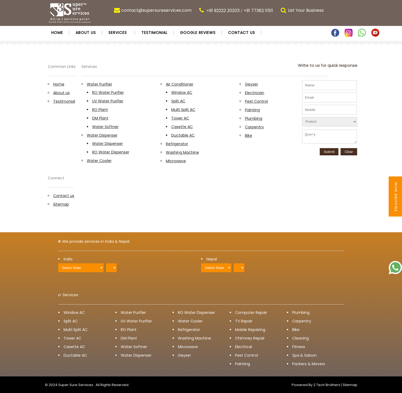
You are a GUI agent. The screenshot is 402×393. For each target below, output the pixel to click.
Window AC (181, 92)
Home (57, 32)
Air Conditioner (179, 84)
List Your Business (306, 10)
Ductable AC (183, 135)
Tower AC (180, 118)
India (68, 259)
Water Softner (105, 126)
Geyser (251, 84)
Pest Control (256, 101)
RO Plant (100, 109)
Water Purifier (99, 84)
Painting (252, 110)
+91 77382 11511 (258, 10)
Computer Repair (251, 312)
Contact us (241, 32)
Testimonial (154, 32)
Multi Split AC (183, 109)
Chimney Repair (250, 338)
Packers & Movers (308, 364)
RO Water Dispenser (110, 152)
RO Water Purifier (108, 92)
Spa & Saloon (304, 355)
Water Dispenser (102, 135)
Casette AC (182, 126)
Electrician (254, 92)
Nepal (211, 259)
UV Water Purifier (107, 101)
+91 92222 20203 (223, 10)
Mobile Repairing (250, 329)
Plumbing (253, 118)
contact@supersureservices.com (156, 10)
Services (117, 32)
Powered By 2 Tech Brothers (316, 384)
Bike (248, 135)
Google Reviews (198, 32)
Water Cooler (99, 160)
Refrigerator (177, 144)
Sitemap (61, 204)
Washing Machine (182, 152)
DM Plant (100, 118)
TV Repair (243, 321)
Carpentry (254, 127)
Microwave (176, 161)
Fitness (298, 346)
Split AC (178, 101)
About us (86, 32)
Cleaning (300, 338)
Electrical (243, 346)
